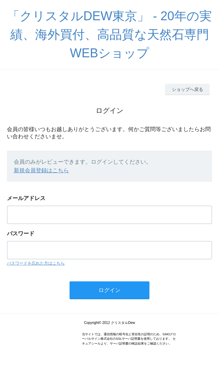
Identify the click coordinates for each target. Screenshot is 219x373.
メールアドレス (26, 198)
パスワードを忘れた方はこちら (36, 263)
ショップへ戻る (187, 89)
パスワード (20, 233)
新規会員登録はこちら (41, 170)
